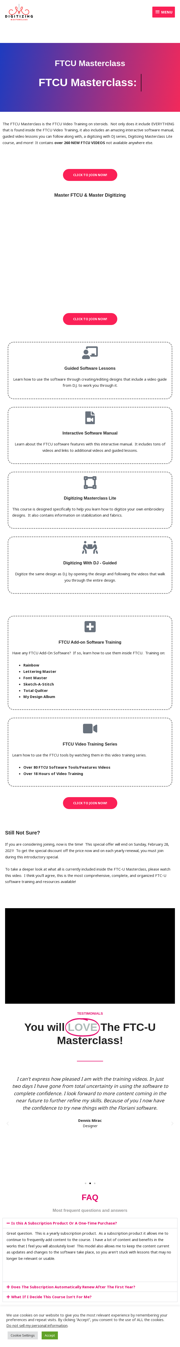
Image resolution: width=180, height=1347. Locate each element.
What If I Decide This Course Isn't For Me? (51, 1296)
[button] (7, 1123)
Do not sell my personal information (37, 1325)
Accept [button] (50, 1335)
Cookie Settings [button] (23, 1335)
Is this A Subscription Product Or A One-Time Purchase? (64, 1223)
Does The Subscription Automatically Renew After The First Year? (73, 1286)
